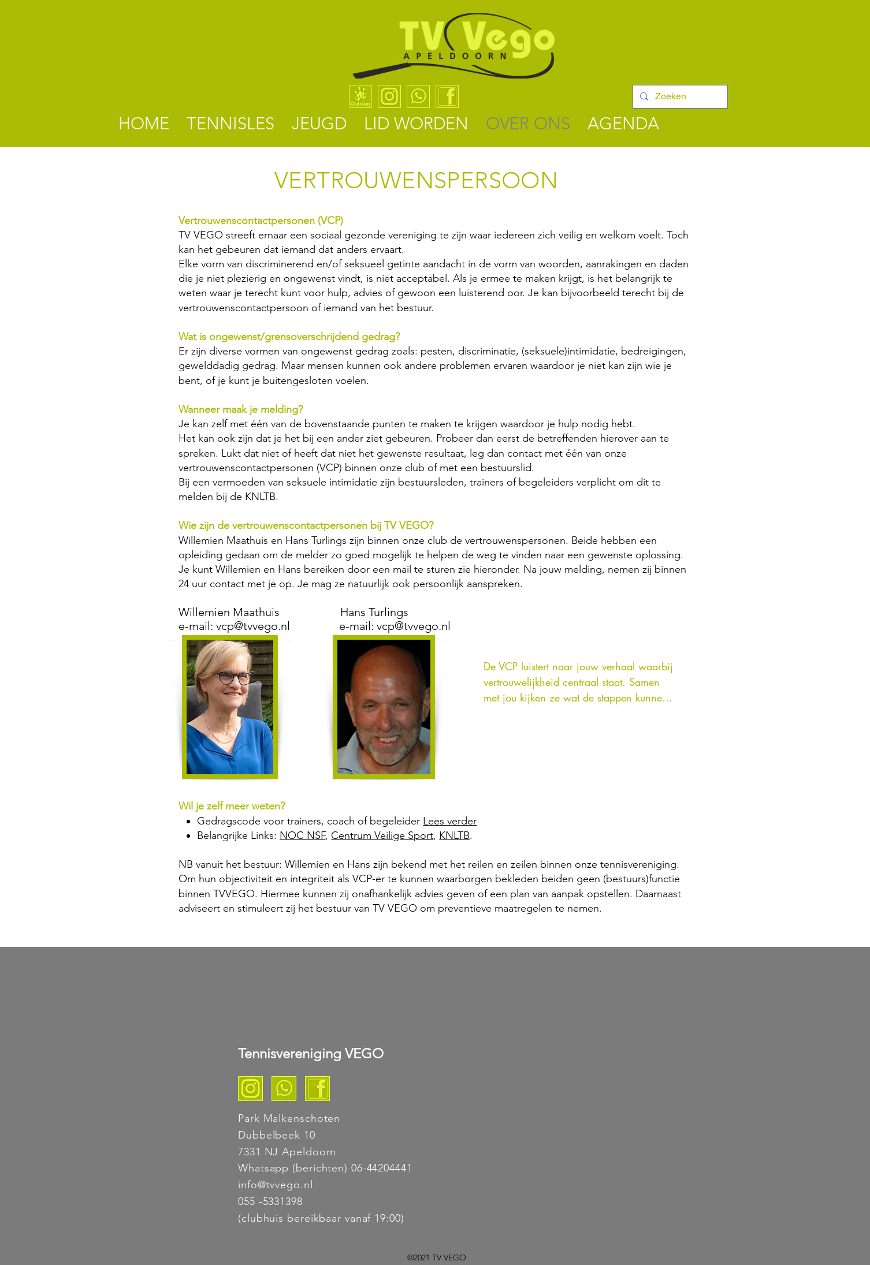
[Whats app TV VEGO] (284, 1088)
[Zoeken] (679, 96)
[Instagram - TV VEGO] (389, 96)
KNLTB (454, 835)
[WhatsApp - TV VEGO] (418, 96)
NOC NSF (302, 835)
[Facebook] (447, 96)
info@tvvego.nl (275, 1184)
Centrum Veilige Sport (382, 835)
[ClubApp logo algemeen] (360, 96)
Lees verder (450, 821)
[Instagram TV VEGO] (250, 1088)
